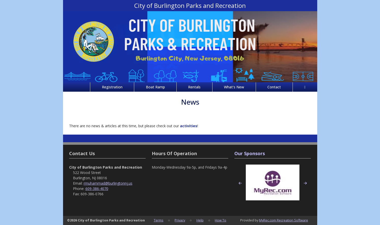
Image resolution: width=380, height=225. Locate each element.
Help (200, 220)
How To (220, 220)
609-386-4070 (96, 188)
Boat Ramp (155, 87)
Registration (112, 87)
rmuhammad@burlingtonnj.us (108, 183)
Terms (158, 220)
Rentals (194, 87)
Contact (274, 87)
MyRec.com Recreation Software (283, 220)
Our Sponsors (249, 153)
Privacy (180, 220)
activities (188, 125)
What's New (234, 87)
